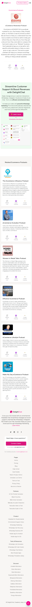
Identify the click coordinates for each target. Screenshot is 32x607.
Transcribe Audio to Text (16, 508)
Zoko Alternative (16, 569)
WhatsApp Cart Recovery (16, 528)
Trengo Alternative (16, 595)
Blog (16, 466)
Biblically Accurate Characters (16, 503)
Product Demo (22, 2)
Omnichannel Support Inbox (16, 522)
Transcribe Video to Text (16, 505)
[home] (6, 3)
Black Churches (16, 497)
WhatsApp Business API (16, 530)
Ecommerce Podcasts (16, 10)
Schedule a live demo (16, 119)
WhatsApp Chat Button (16, 550)
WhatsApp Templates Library (16, 556)
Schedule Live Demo (16, 477)
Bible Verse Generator (16, 500)
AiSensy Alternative (16, 581)
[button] (30, 3)
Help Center (16, 469)
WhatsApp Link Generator (16, 544)
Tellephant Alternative (16, 586)
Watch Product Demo (16, 475)
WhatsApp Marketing (16, 525)
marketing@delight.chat (21, 451)
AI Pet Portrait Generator (16, 494)
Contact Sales (16, 443)
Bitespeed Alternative (16, 578)
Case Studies (16, 472)
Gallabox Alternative (16, 584)
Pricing (16, 463)
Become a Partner (16, 486)
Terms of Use (16, 480)
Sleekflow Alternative (16, 592)
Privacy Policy (16, 483)
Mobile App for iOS (16, 536)
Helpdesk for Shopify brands (16, 519)
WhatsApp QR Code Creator (16, 547)
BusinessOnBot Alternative (16, 575)
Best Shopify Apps (16, 553)
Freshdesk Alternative (16, 589)
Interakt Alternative (16, 566)
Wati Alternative (16, 572)
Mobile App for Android (16, 533)
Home (16, 460)
